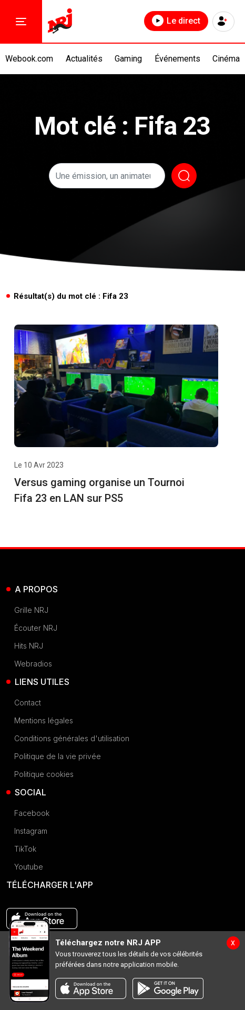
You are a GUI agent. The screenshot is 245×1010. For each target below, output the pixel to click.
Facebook (31, 813)
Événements (177, 59)
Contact (27, 702)
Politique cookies (44, 774)
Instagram (30, 830)
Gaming (128, 59)
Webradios (33, 663)
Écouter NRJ (35, 627)
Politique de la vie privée (57, 756)
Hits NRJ (28, 645)
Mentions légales (43, 720)
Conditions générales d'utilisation (71, 738)
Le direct (176, 20)
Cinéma (226, 59)
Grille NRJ (31, 609)
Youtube (28, 866)
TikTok (25, 848)
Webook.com (29, 59)
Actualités (84, 59)
